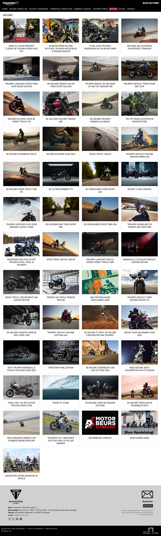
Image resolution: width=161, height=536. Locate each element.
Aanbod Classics (82, 9)
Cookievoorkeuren (51, 529)
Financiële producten (61, 9)
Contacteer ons (6, 531)
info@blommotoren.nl (21, 515)
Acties (122, 9)
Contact (131, 9)
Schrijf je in (148, 506)
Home (5, 9)
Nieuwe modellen (18, 9)
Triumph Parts (100, 9)
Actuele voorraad (38, 9)
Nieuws (113, 9)
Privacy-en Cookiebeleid (35, 529)
